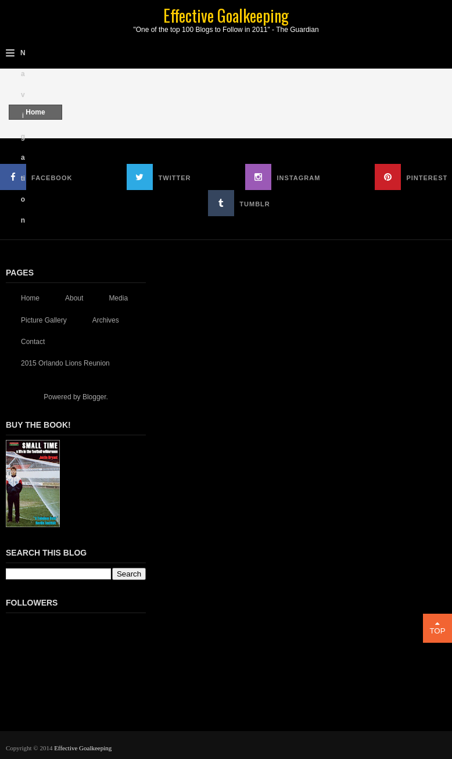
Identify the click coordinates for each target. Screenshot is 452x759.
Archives (105, 320)
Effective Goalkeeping (226, 15)
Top (437, 627)
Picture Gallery (44, 320)
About (74, 298)
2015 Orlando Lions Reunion (65, 363)
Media (118, 298)
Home (35, 112)
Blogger (94, 397)
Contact (33, 342)
